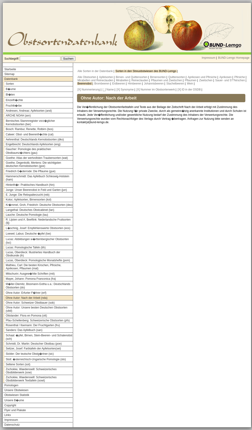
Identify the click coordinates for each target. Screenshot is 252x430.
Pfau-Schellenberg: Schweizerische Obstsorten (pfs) (38, 320)
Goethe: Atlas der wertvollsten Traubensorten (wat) (37, 158)
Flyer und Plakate (15, 410)
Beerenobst (84, 83)
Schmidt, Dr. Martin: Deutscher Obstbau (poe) (34, 343)
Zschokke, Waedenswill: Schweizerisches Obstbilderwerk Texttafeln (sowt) (31, 379)
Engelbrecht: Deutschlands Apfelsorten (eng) (33, 144)
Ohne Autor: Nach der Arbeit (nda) (26, 297)
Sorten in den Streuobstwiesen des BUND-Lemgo (146, 71)
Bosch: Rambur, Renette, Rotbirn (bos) (29, 129)
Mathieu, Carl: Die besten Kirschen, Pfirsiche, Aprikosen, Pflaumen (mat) (33, 267)
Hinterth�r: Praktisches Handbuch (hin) (30, 184)
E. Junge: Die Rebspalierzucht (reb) (27, 194)
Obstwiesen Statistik (16, 395)
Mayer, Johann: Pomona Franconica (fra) (31, 278)
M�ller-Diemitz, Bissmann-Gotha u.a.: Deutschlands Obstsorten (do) (38, 285)
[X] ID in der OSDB (189, 89)
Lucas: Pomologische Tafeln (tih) (26, 247)
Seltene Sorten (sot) (18, 364)
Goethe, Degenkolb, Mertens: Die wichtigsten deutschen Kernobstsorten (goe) (33, 164)
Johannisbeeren (154, 83)
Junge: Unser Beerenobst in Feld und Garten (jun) (36, 190)
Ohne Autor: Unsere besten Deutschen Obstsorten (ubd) (36, 309)
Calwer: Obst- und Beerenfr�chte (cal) (29, 134)
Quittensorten (177, 77)
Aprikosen (225, 77)
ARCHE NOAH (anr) (18, 115)
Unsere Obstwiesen (16, 390)
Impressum (208, 57)
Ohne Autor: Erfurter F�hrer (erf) (26, 292)
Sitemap (9, 74)
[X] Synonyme (125, 89)
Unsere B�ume (14, 400)
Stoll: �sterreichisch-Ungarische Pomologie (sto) (36, 359)
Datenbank (11, 79)
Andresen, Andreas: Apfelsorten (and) (29, 110)
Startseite (10, 69)
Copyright (10, 405)
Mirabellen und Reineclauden (95, 80)
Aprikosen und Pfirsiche (202, 77)
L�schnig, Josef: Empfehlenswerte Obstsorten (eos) (38, 228)
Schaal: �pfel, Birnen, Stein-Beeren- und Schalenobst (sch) (39, 337)
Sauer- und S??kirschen (230, 80)
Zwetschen (206, 80)
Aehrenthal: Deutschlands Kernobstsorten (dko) (35, 139)
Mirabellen (122, 80)
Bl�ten (10, 94)
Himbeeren (135, 83)
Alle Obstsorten (87, 77)
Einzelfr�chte (14, 100)
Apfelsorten (106, 77)
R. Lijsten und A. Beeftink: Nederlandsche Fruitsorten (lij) (38, 221)
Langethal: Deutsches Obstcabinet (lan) (30, 210)
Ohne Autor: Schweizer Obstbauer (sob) (30, 302)
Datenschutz (12, 424)
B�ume (11, 89)
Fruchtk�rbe (14, 105)
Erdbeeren (119, 83)
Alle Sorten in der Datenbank (95, 71)
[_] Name (108, 89)
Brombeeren (102, 83)
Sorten (10, 83)
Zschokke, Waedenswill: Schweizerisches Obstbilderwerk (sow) (31, 371)
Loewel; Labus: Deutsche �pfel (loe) (28, 233)
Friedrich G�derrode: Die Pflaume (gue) (30, 171)
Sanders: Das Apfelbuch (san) (24, 330)
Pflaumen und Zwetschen (167, 80)
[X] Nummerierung (88, 89)
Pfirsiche (240, 77)
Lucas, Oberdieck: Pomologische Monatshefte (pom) (38, 260)
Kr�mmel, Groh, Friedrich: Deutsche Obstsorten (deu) (39, 204)
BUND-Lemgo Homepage (233, 57)
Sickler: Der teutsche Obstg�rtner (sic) (30, 353)
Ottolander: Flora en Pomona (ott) (26, 315)
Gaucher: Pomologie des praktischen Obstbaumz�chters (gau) (28, 151)
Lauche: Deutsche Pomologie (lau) (27, 214)
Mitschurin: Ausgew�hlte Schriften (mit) (30, 273)
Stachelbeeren (175, 83)
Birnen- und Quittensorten (132, 77)
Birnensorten (158, 77)
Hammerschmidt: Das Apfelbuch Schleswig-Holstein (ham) (37, 178)
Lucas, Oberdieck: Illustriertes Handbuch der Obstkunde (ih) (33, 254)
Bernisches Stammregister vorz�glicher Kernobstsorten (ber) (30, 122)
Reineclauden (140, 80)
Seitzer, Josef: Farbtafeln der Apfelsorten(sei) (33, 348)
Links (7, 415)
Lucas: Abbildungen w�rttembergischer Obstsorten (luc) (37, 241)
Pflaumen (191, 80)
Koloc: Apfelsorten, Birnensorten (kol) (28, 199)
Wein (190, 83)
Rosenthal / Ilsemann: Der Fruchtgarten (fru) (33, 325)
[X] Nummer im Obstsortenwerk (155, 89)
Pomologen (11, 385)
